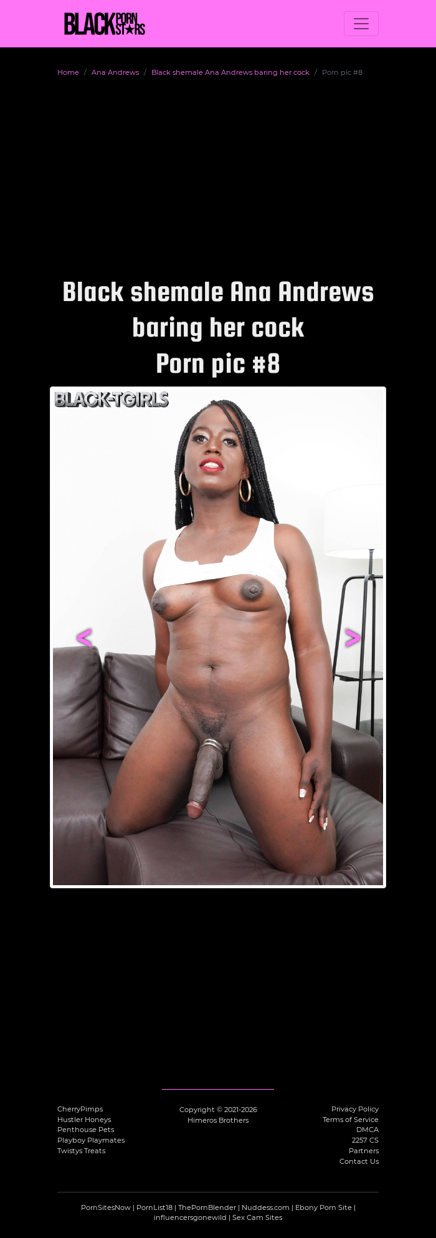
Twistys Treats (81, 1150)
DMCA (367, 1129)
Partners (364, 1150)
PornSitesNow (106, 1207)
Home (68, 72)
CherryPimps (80, 1109)
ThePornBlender (207, 1207)
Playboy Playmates (91, 1140)
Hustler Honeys (84, 1119)
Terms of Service (351, 1119)
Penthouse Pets (85, 1129)
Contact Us (359, 1161)
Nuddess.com (266, 1207)
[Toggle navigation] (361, 23)
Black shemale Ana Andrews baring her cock (230, 72)
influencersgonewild (190, 1217)
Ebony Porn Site (323, 1207)
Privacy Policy (355, 1109)
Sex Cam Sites (257, 1217)
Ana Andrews (115, 72)
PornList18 (154, 1207)
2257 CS (365, 1140)
